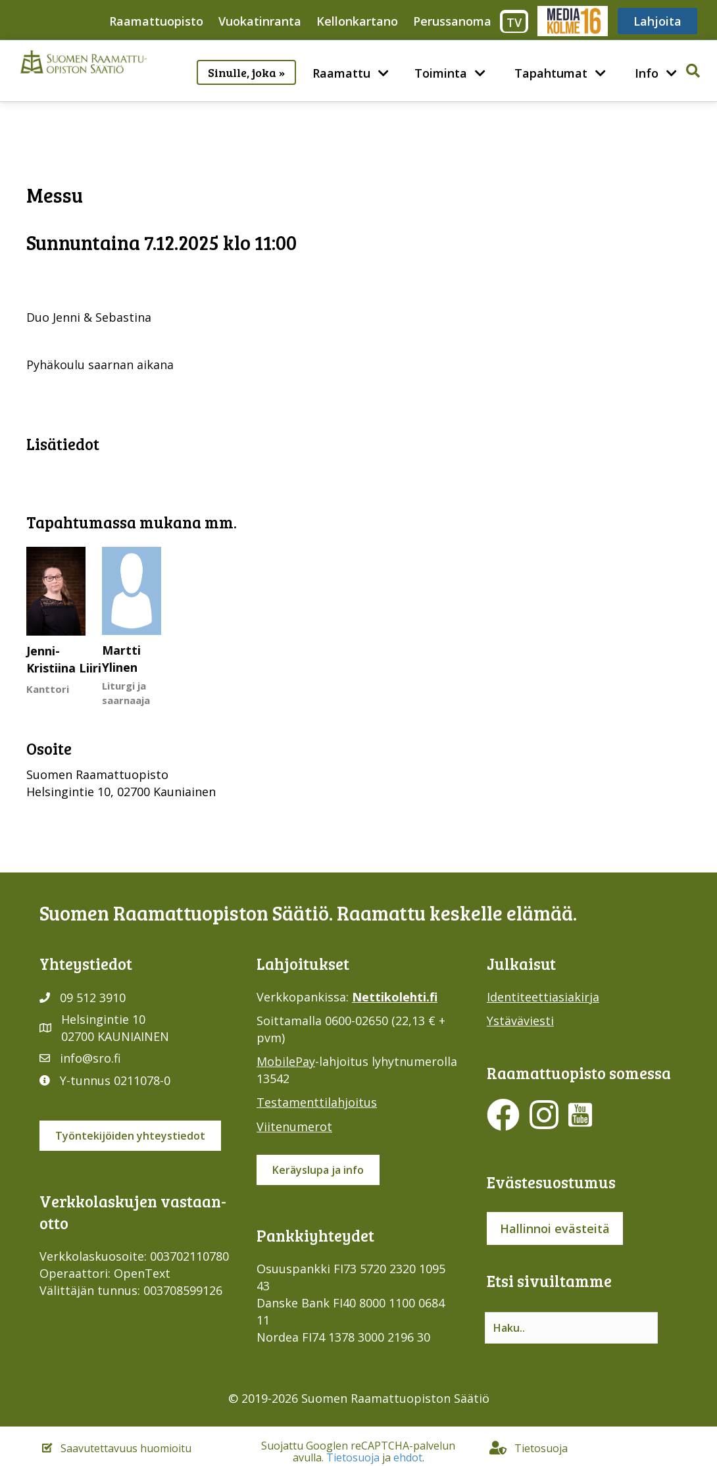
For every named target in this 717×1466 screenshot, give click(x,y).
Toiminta (440, 73)
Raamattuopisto (156, 21)
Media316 (572, 21)
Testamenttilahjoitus (317, 1102)
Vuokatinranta (259, 21)
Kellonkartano (357, 21)
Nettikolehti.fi (394, 997)
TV (514, 22)
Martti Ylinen (121, 658)
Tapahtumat (550, 73)
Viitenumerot (294, 1126)
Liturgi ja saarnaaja (126, 693)
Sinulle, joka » (246, 72)
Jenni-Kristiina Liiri (63, 659)
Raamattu (341, 73)
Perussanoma (452, 21)
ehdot (407, 1457)
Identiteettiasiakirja (543, 997)
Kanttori (47, 688)
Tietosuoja (353, 1457)
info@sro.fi (90, 1058)
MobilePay (286, 1061)
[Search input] (571, 1328)
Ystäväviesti (520, 1020)
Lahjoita (657, 21)
